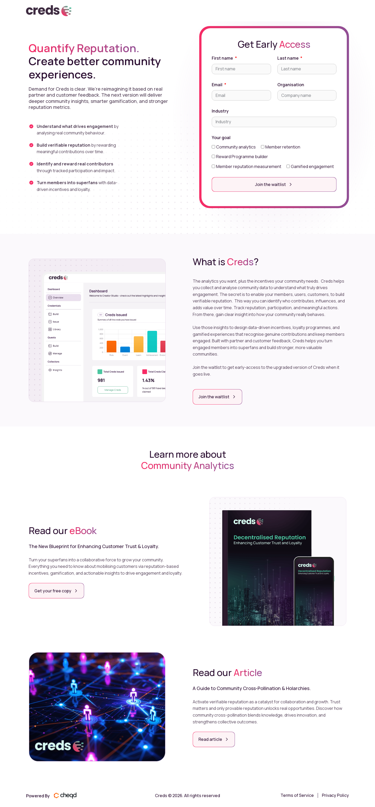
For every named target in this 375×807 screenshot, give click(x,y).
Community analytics (236, 147)
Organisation (290, 85)
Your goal (221, 137)
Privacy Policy (335, 794)
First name (223, 58)
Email (217, 85)
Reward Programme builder (242, 156)
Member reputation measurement (248, 166)
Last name (288, 58)
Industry (220, 111)
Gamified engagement (312, 166)
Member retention (282, 147)
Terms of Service (297, 794)
